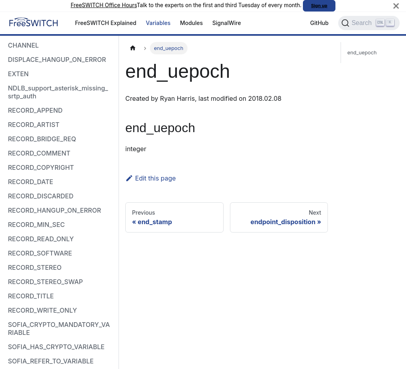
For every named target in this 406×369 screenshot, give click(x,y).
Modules (191, 22)
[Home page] (132, 48)
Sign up (319, 5)
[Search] (369, 23)
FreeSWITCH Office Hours (104, 5)
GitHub (319, 22)
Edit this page (150, 178)
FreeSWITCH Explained (105, 22)
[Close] (396, 6)
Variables (158, 22)
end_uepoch (362, 53)
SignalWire (227, 22)
